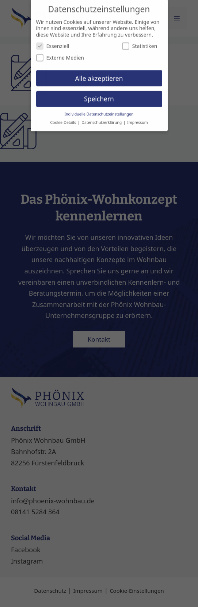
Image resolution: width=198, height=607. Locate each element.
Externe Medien (60, 54)
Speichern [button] (99, 95)
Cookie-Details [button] (63, 119)
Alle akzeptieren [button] (99, 74)
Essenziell (52, 42)
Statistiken (139, 42)
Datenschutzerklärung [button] (102, 119)
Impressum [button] (137, 119)
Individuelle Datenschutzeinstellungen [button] (99, 110)
